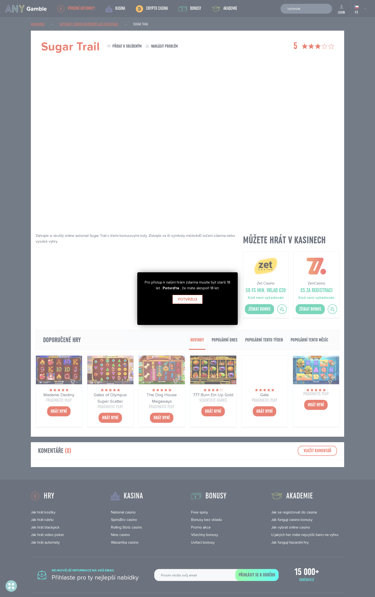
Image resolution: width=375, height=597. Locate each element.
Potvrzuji (187, 299)
